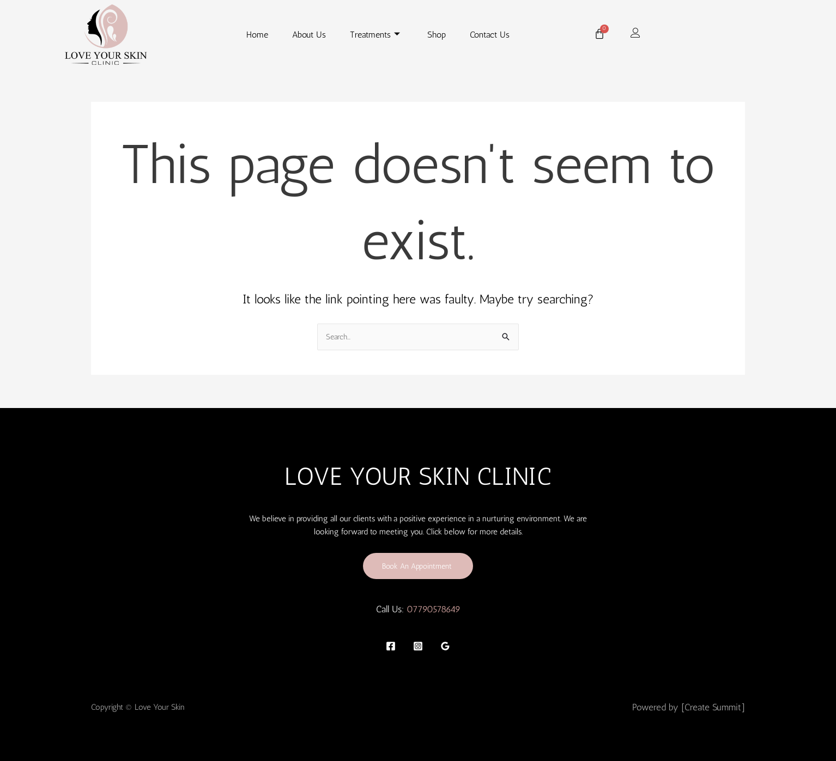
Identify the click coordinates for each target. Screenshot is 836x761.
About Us (309, 34)
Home (257, 34)
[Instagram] (418, 646)
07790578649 (434, 609)
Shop (436, 34)
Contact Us (490, 34)
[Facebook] (390, 646)
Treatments (375, 34)
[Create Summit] (713, 707)
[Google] (445, 646)
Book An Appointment (418, 565)
